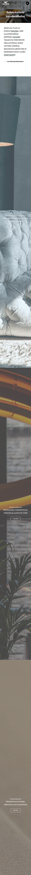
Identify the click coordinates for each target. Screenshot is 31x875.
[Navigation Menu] (27, 3)
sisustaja (16, 37)
